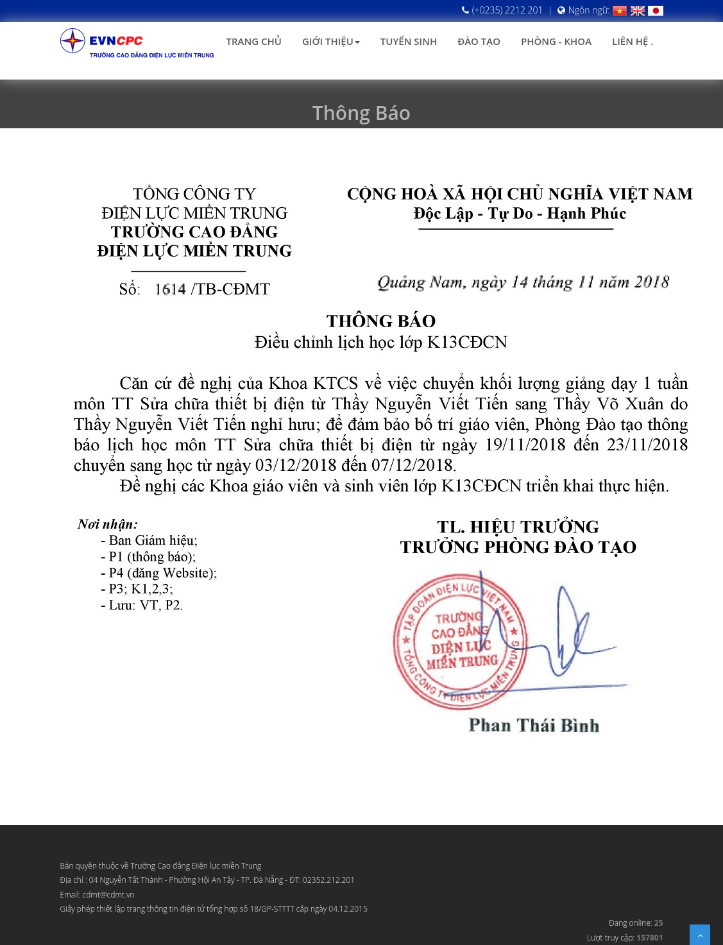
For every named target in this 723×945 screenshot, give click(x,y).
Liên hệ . (632, 41)
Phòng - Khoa (556, 41)
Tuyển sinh (408, 41)
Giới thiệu (331, 41)
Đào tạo (478, 41)
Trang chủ (254, 41)
